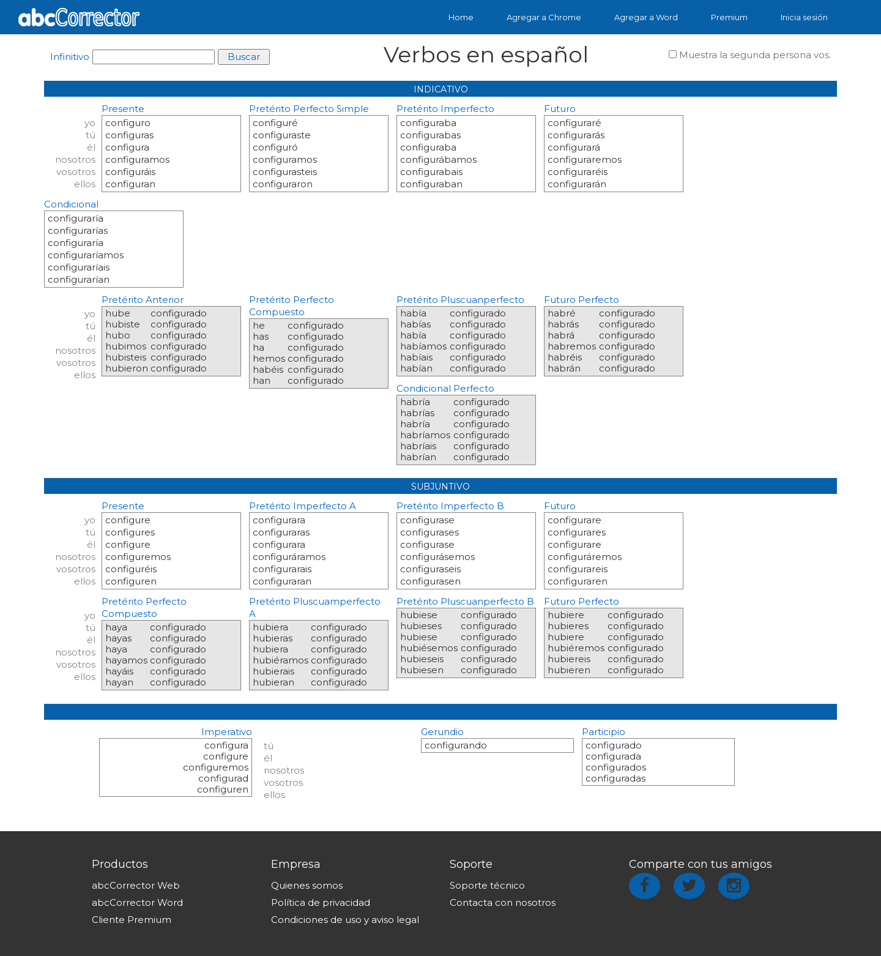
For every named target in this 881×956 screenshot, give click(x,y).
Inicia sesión (804, 17)
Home (461, 17)
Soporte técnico (487, 885)
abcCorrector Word (137, 902)
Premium (729, 17)
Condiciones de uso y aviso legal (345, 919)
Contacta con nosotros (503, 902)
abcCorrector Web (136, 885)
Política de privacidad (320, 902)
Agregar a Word (646, 17)
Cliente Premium (131, 919)
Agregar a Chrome (544, 17)
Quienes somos (307, 885)
